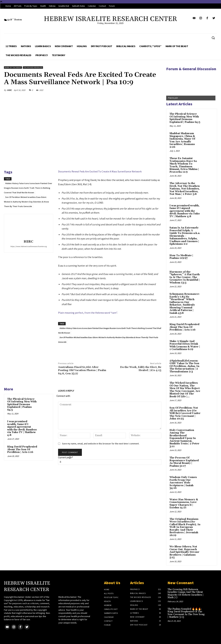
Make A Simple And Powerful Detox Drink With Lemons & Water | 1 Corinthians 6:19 (184, 345)
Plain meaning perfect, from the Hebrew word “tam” (87, 312)
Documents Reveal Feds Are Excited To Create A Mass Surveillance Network (100, 171)
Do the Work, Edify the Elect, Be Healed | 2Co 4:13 (140, 368)
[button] (213, 38)
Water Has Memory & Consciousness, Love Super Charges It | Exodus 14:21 (183, 503)
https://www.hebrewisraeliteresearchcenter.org (28, 246)
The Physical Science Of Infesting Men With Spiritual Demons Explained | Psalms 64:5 (22, 404)
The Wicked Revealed (33, 67)
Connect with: (63, 396)
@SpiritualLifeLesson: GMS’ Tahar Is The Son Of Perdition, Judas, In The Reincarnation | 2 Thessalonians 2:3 (184, 366)
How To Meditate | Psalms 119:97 (181, 257)
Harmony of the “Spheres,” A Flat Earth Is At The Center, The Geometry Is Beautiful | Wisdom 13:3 (184, 277)
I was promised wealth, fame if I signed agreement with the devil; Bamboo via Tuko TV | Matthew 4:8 (22, 428)
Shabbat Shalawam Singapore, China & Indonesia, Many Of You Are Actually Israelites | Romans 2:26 (182, 140)
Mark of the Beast (13, 67)
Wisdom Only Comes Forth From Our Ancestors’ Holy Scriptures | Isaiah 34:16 (183, 483)
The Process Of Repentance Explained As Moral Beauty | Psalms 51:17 (184, 461)
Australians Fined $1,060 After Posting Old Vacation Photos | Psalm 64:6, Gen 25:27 (82, 370)
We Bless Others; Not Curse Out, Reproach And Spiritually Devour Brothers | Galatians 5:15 (184, 552)
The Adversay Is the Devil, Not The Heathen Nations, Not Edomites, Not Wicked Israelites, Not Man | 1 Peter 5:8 (184, 189)
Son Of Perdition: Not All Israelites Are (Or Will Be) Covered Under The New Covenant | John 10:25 (184, 413)
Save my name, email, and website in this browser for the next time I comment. (100, 443)
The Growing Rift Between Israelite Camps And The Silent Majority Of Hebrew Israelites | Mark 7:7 (185, 593)
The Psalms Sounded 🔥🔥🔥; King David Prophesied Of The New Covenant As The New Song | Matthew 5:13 (186, 613)
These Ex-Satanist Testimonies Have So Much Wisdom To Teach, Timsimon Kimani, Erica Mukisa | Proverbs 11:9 (184, 165)
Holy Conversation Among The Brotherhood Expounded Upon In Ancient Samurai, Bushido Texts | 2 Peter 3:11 (184, 438)
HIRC (9, 90)
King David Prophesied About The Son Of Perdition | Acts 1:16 (22, 449)
